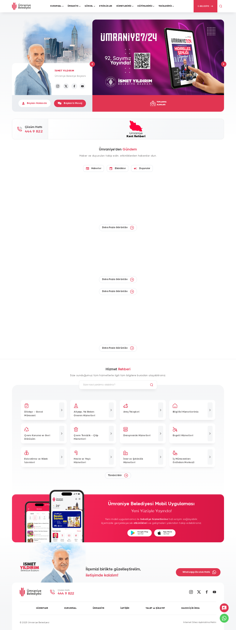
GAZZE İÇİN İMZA (190, 608)
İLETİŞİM (124, 608)
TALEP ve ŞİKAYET (155, 608)
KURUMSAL (70, 608)
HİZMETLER (42, 608)
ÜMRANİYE (98, 608)
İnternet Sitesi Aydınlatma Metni (199, 622)
